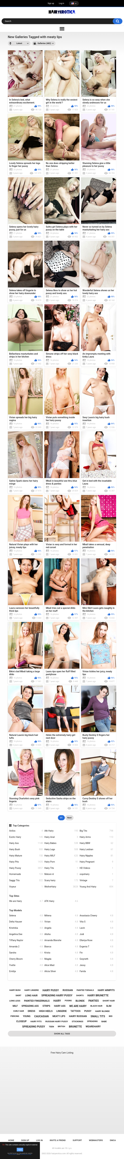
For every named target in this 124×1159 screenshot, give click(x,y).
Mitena (61, 915)
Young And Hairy (96, 886)
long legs (14, 1001)
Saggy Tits (26, 880)
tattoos (76, 1011)
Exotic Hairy (26, 837)
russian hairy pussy (56, 1021)
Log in (61, 3)
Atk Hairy (61, 830)
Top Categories (21, 825)
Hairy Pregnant (96, 861)
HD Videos (96, 868)
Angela (61, 928)
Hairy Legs (61, 849)
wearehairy (93, 1026)
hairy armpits (106, 990)
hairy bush (14, 990)
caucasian (41, 1016)
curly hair (18, 1011)
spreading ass (30, 1006)
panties (93, 1000)
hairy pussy (51, 990)
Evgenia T (96, 946)
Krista (61, 952)
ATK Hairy (61, 901)
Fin (96, 952)
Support (77, 1140)
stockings (77, 1021)
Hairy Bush (26, 849)
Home (11, 1140)
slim (108, 1006)
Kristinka (26, 928)
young (27, 1016)
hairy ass (59, 1006)
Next (69, 817)
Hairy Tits (61, 868)
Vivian (61, 921)
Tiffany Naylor (26, 940)
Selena (26, 915)
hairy (57, 1000)
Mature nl (61, 874)
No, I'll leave (28, 1154)
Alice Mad (61, 965)
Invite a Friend (58, 1140)
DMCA (113, 1140)
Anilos (26, 830)
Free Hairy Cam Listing (62, 1052)
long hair (31, 995)
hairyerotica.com (58, 1153)
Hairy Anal (61, 837)
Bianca (61, 946)
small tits (98, 1016)
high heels (46, 1011)
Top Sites (14, 896)
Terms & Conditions (12, 1154)
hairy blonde (102, 1011)
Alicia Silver (61, 971)
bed (110, 1016)
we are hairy (78, 1006)
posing (68, 1001)
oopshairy (96, 874)
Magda (61, 959)
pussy (87, 1011)
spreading (92, 1021)
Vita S (96, 921)
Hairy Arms (96, 837)
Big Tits (96, 830)
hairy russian (78, 1016)
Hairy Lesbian (96, 849)
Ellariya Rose (96, 940)
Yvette (26, 965)
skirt (18, 995)
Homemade (26, 874)
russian (68, 990)
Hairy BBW (96, 843)
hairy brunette (98, 995)
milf (15, 1006)
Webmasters (96, 1140)
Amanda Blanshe (61, 940)
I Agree (20, 1149)
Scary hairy (61, 880)
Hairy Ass (26, 843)
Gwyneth (96, 959)
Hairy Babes (61, 843)
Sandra (26, 952)
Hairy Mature (26, 855)
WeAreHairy (61, 886)
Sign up (51, 3)
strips (46, 1006)
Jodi (96, 934)
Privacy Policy (23, 1154)
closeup (21, 1021)
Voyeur (26, 886)
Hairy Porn (61, 861)
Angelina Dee (26, 934)
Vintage (96, 880)
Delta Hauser (26, 921)
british (61, 1026)
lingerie (61, 1011)
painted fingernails (37, 1000)
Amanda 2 (26, 946)
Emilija (26, 971)
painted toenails (85, 990)
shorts (80, 995)
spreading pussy (33, 1026)
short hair (109, 1001)
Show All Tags (62, 1033)
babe (104, 1021)
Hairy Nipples (96, 855)
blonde (80, 1000)
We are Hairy (26, 901)
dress (31, 1011)
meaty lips (58, 1016)
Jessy (96, 965)
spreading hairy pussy (56, 995)
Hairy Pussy (26, 868)
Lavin (96, 928)
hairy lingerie (31, 990)
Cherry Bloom (26, 959)
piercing (14, 1016)
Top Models (15, 910)
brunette (75, 1026)
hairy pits (35, 1021)
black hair (96, 1006)
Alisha (61, 934)
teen (51, 1026)
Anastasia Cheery (96, 915)
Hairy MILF (61, 855)
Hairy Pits (26, 861)
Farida (96, 971)
